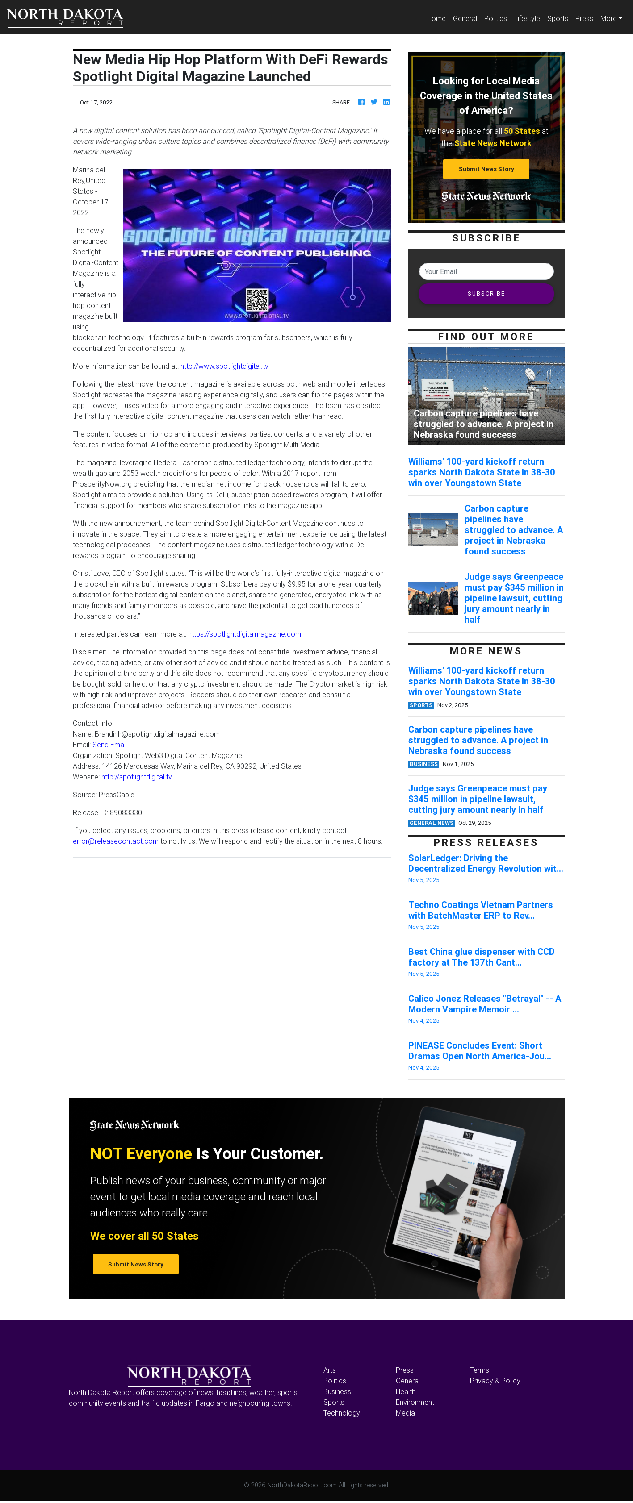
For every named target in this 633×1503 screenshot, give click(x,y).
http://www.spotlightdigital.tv (224, 366)
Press (584, 18)
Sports (557, 18)
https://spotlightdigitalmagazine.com (244, 633)
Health (405, 1391)
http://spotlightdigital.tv (136, 776)
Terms (479, 1370)
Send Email (109, 744)
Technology (341, 1412)
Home (438, 17)
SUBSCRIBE (486, 293)
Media (405, 1412)
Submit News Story (486, 169)
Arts (329, 1370)
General (465, 18)
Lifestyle (527, 18)
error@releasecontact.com (116, 841)
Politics (495, 18)
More (608, 18)
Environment (415, 1402)
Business (337, 1391)
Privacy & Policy (495, 1380)
